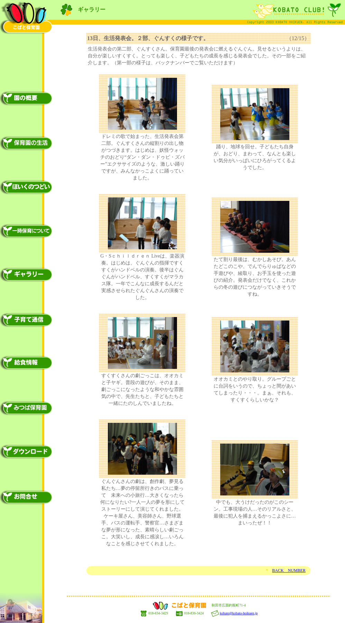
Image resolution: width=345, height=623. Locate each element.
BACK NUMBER (289, 570)
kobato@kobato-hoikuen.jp (239, 613)
